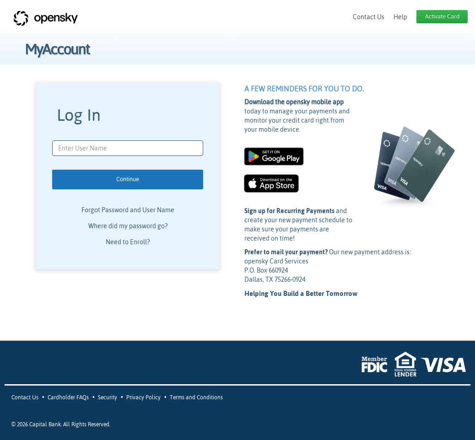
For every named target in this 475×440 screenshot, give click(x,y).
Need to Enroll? (128, 242)
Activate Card (442, 16)
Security (107, 397)
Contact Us (368, 17)
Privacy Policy (143, 397)
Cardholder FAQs (68, 397)
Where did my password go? (127, 226)
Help (400, 17)
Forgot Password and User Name (127, 210)
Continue (127, 179)
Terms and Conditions (196, 397)
